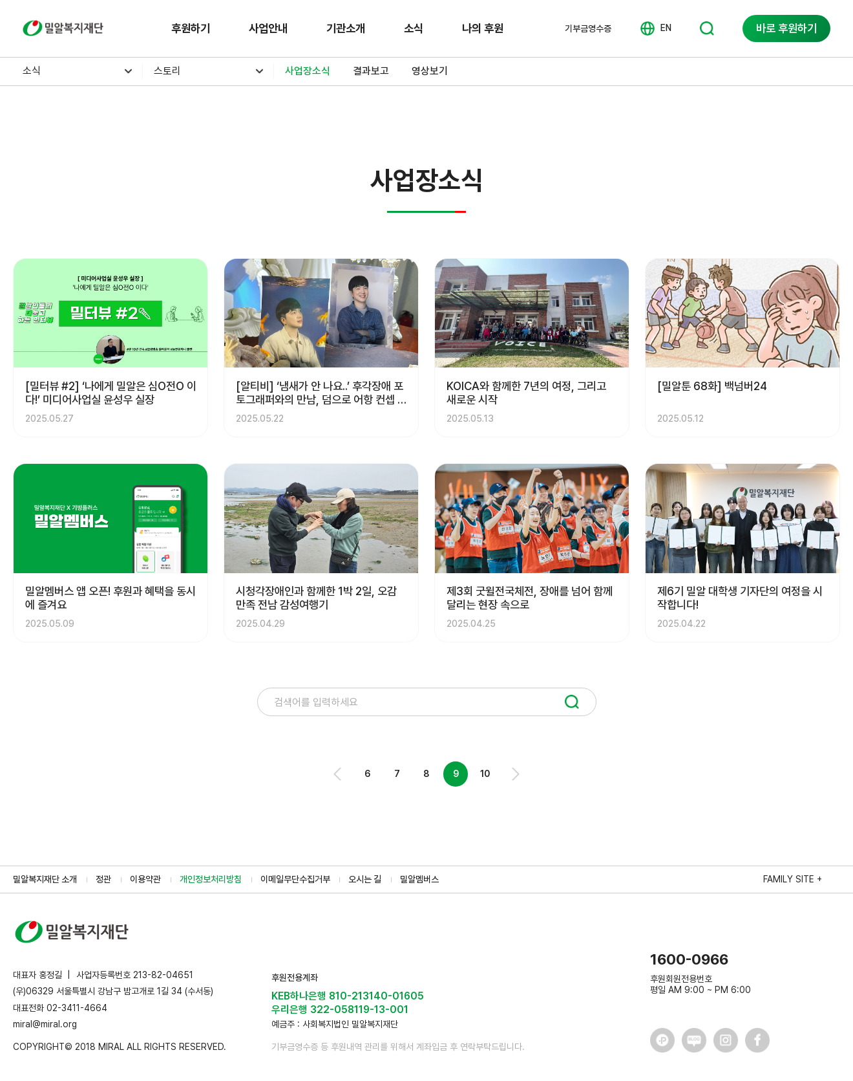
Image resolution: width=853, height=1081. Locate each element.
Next (514, 774)
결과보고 (371, 71)
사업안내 (268, 28)
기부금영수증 (588, 28)
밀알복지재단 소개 (45, 879)
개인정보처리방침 (211, 879)
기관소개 (345, 28)
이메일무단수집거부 (295, 879)
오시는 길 (364, 879)
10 (485, 774)
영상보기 (430, 71)
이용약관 (145, 879)
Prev (338, 774)
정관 (103, 879)
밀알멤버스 (419, 879)
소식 (413, 28)
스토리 (167, 71)
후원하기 (190, 28)
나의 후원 (482, 28)
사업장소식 (307, 71)
